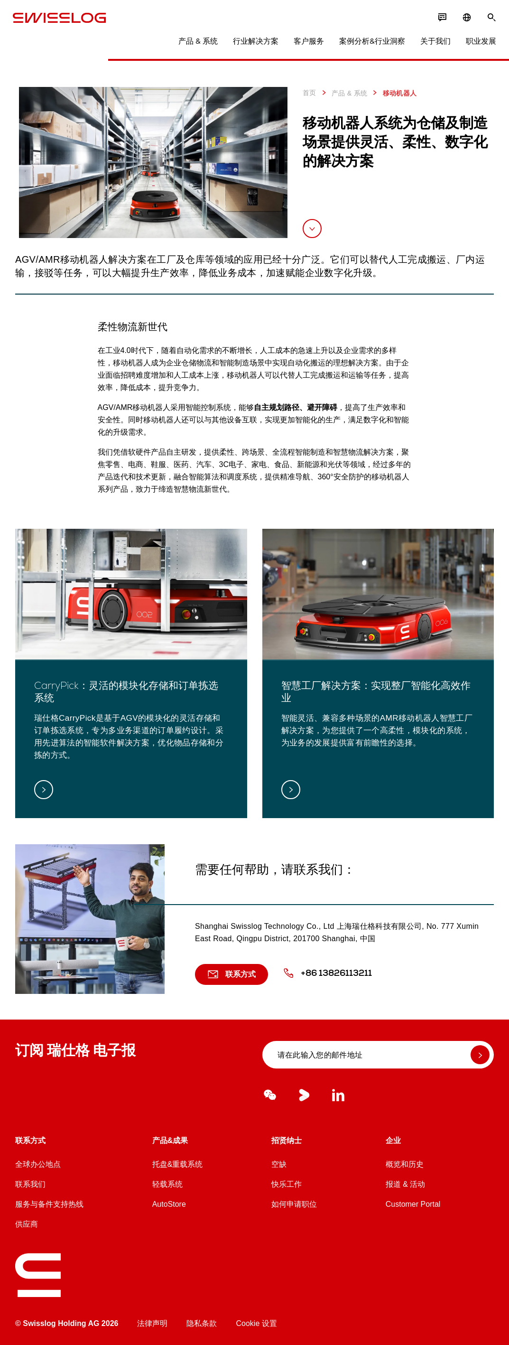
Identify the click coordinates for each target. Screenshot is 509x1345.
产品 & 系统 (195, 43)
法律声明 (152, 1323)
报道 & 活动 (406, 1184)
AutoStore (169, 1204)
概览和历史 (405, 1164)
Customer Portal (413, 1204)
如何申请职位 (294, 1204)
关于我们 (433, 43)
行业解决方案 (253, 43)
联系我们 (30, 1184)
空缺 (279, 1164)
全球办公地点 (38, 1164)
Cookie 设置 (256, 1323)
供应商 (26, 1224)
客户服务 (306, 43)
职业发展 (478, 43)
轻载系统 (167, 1184)
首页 (309, 92)
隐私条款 (201, 1323)
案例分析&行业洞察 (370, 43)
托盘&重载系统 (177, 1164)
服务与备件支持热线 (49, 1204)
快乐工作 (286, 1184)
